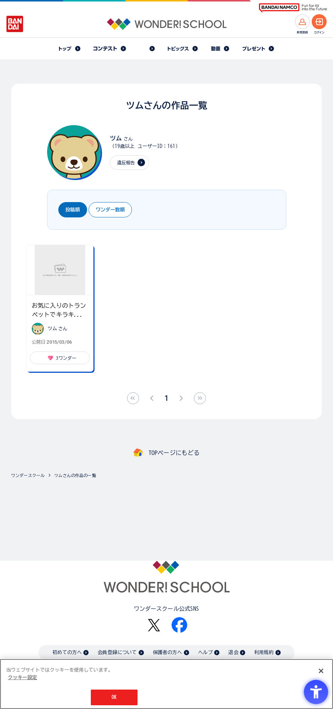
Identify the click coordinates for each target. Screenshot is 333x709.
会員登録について (117, 652)
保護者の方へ (167, 652)
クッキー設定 (22, 677)
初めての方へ (67, 652)
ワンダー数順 (110, 209)
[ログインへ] (319, 21)
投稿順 (72, 209)
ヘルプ (205, 652)
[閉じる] (321, 671)
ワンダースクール (27, 475)
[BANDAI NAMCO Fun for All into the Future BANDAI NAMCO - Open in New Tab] (293, 8)
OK (114, 697)
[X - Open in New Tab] (154, 625)
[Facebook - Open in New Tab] (179, 625)
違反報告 (126, 162)
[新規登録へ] (302, 21)
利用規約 (264, 652)
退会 (233, 652)
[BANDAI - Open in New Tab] (15, 24)
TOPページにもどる (174, 453)
